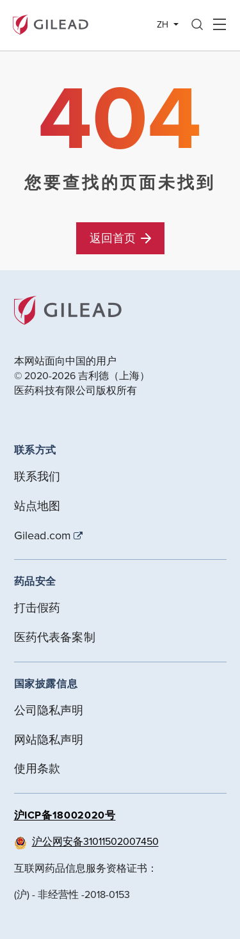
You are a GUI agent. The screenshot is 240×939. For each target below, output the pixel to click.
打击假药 (37, 608)
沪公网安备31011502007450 (95, 841)
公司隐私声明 (49, 710)
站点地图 (37, 506)
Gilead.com (43, 535)
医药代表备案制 (54, 637)
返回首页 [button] (120, 238)
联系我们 (37, 476)
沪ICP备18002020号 (65, 815)
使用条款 (37, 768)
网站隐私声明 (49, 739)
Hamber (219, 25)
